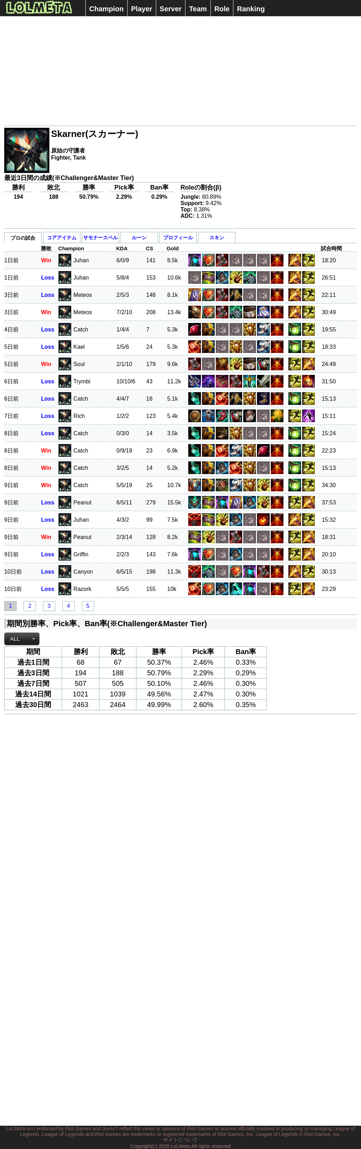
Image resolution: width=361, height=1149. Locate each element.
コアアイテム (62, 237)
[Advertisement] (180, 71)
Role (222, 9)
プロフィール (178, 237)
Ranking (251, 9)
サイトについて (180, 1140)
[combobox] (21, 639)
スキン (216, 237)
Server (171, 9)
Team (198, 9)
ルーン (139, 237)
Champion (106, 9)
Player (141, 9)
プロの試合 (23, 238)
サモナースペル (100, 237)
